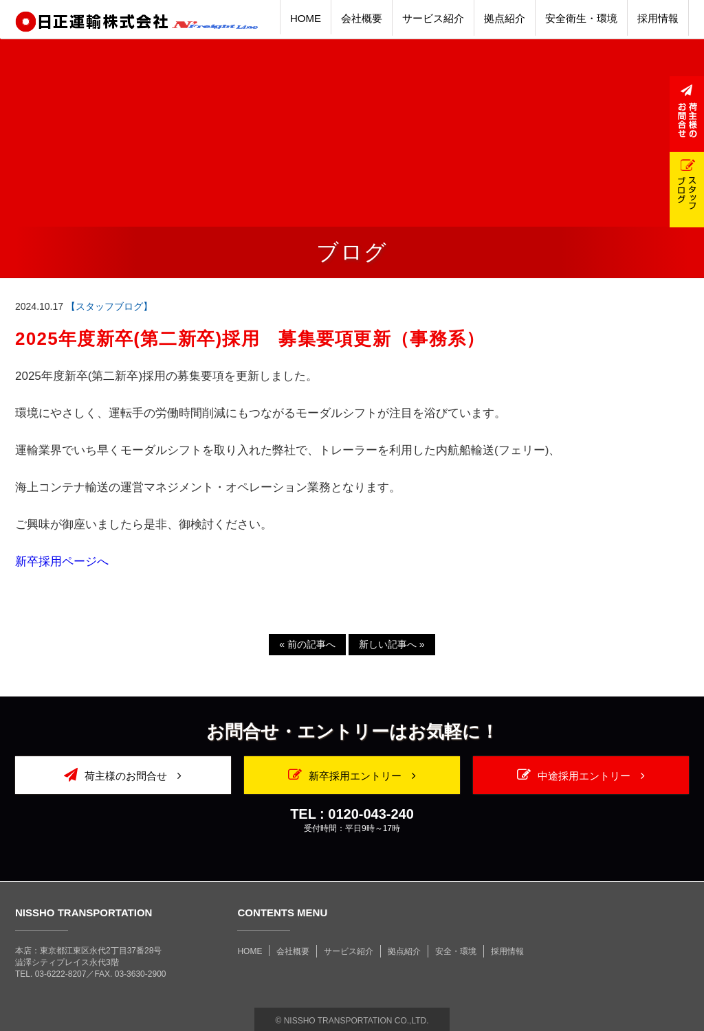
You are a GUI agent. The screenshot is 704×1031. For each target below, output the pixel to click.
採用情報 (507, 951)
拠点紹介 (404, 951)
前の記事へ (307, 644)
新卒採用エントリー (352, 775)
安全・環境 (455, 951)
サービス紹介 (348, 951)
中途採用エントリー (581, 775)
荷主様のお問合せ (123, 775)
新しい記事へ (392, 644)
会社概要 (292, 951)
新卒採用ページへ (62, 561)
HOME (249, 951)
